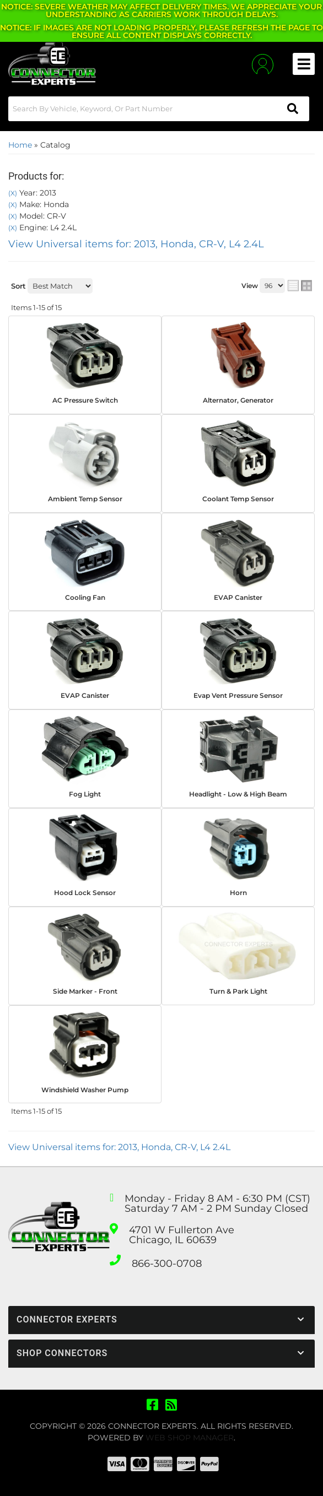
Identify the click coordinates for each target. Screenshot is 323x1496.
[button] (158, 108)
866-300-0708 (167, 1263)
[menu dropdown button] (304, 64)
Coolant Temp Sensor (238, 499)
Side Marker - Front (85, 991)
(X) (12, 193)
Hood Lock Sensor (85, 892)
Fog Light (85, 794)
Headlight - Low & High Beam (238, 794)
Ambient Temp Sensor (85, 499)
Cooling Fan (85, 597)
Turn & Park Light (238, 991)
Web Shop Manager (190, 1438)
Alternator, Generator (238, 400)
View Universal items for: (136, 244)
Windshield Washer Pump (84, 1090)
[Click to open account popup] (262, 64)
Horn (238, 892)
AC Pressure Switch (85, 400)
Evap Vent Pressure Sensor (238, 695)
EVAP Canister (238, 597)
